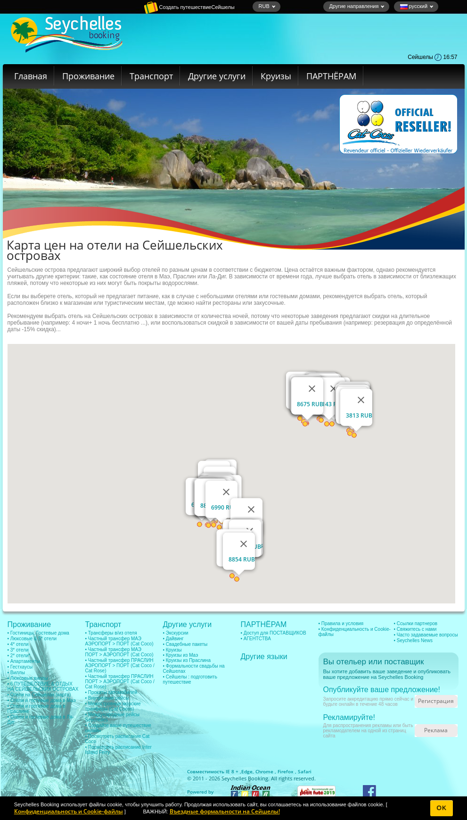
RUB (267, 6)
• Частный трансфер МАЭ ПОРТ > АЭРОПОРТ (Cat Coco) (119, 652)
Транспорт (151, 76)
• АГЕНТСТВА (256, 638)
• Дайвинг (173, 638)
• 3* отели (18, 650)
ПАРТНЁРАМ (331, 76)
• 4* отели (18, 644)
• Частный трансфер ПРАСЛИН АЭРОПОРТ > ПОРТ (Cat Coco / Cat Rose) (120, 665)
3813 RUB (359, 415)
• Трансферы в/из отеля (111, 633)
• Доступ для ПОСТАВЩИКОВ (273, 633)
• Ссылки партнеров (416, 623)
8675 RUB (310, 404)
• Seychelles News (413, 640)
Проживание (88, 76)
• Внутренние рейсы (107, 698)
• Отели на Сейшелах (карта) (39, 694)
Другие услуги (217, 76)
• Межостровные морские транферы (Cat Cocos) (113, 706)
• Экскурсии (175, 633)
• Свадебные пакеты (185, 644)
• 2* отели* (19, 655)
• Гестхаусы (20, 666)
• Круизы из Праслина (187, 660)
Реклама (436, 730)
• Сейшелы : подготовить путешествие (190, 679)
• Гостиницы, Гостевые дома (38, 633)
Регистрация (436, 701)
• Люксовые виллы (28, 678)
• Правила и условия (341, 623)
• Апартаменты (24, 661)
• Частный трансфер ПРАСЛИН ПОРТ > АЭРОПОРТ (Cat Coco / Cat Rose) (120, 681)
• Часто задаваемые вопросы (426, 634)
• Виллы (16, 672)
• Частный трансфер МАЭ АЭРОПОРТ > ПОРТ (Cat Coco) (119, 641)
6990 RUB (224, 507)
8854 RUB (242, 559)
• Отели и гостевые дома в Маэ (42, 700)
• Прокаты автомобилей (111, 692)
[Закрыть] (226, 492)
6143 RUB (332, 404)
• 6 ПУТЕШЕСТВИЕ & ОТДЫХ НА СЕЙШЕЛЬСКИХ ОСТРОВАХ (43, 686)
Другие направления (357, 6)
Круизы (276, 76)
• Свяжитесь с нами (415, 629)
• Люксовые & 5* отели (32, 638)
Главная (30, 76)
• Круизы (172, 650)
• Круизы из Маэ (180, 655)
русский (417, 6)
